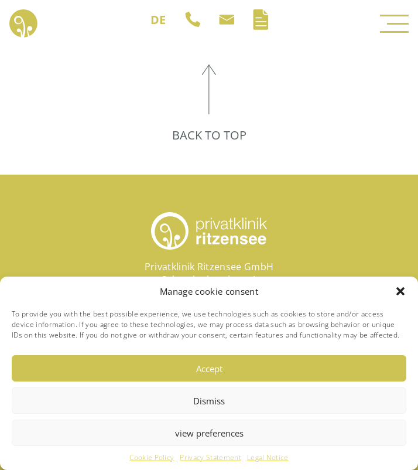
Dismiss (209, 401)
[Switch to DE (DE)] (158, 20)
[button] (400, 291)
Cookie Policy (151, 457)
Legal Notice (268, 457)
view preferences (209, 433)
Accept (209, 368)
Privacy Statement (210, 457)
